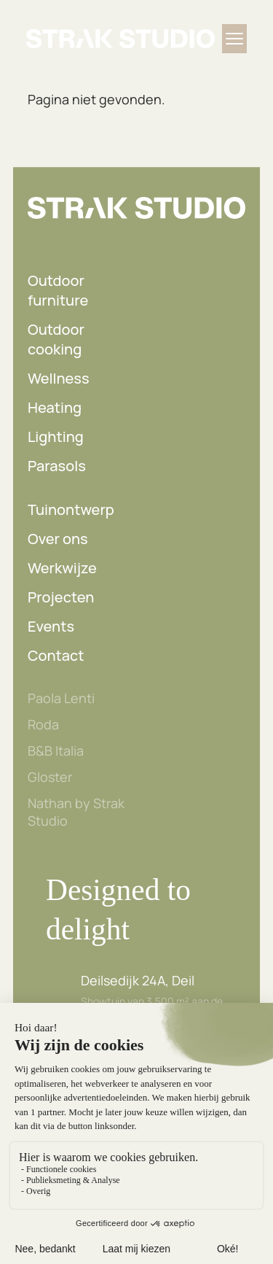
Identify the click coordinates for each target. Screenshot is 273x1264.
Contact (56, 655)
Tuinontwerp (71, 509)
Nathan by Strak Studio (76, 811)
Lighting (56, 436)
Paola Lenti (61, 698)
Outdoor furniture (58, 290)
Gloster (50, 777)
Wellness (59, 378)
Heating (55, 407)
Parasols (57, 466)
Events (51, 626)
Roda (43, 724)
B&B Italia (56, 750)
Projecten (61, 597)
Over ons (58, 538)
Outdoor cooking (56, 339)
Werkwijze (62, 568)
